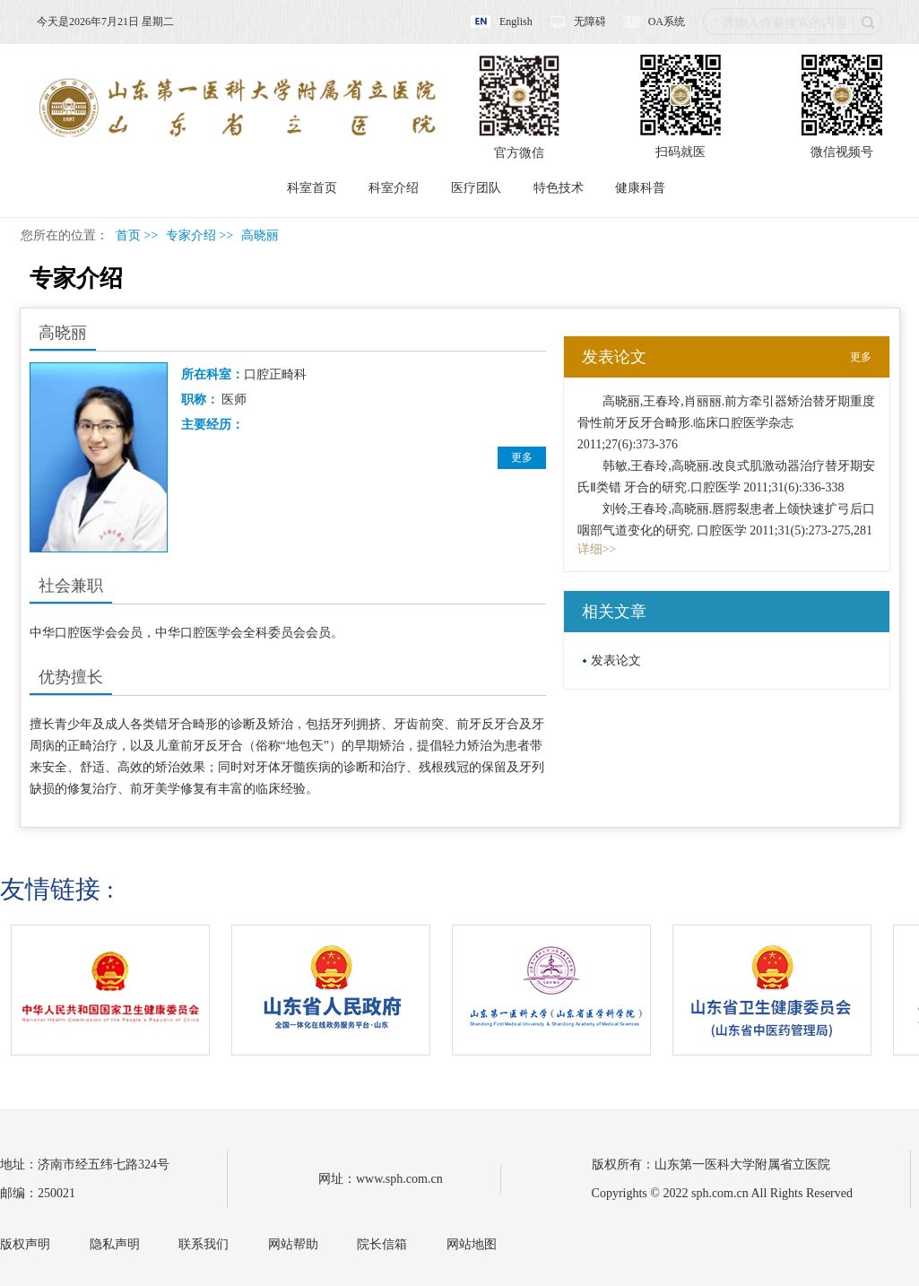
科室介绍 (393, 188)
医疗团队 (476, 188)
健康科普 (640, 188)
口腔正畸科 (275, 374)
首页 (128, 235)
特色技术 (558, 188)
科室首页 (312, 188)
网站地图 (471, 1244)
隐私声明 (115, 1244)
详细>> (597, 549)
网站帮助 (293, 1244)
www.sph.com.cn (399, 1179)
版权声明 (25, 1244)
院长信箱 (382, 1244)
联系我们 (203, 1244)
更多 (522, 457)
